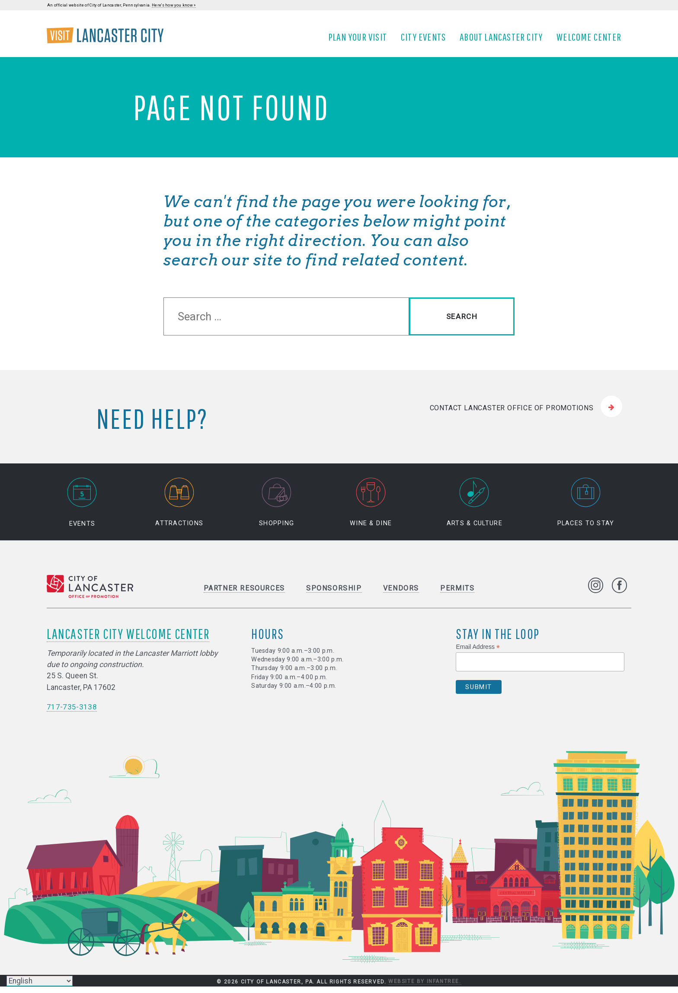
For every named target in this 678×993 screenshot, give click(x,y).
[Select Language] (39, 981)
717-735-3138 (72, 713)
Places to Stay (585, 509)
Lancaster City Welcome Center (128, 640)
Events (82, 509)
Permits (457, 595)
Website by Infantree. (424, 988)
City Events (426, 40)
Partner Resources (244, 595)
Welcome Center (592, 40)
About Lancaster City (504, 40)
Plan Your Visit (360, 40)
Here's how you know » (174, 5)
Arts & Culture (474, 509)
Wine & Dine (371, 509)
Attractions (179, 509)
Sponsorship (334, 595)
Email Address (478, 653)
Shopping (276, 509)
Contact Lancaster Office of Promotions (512, 414)
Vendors (401, 595)
